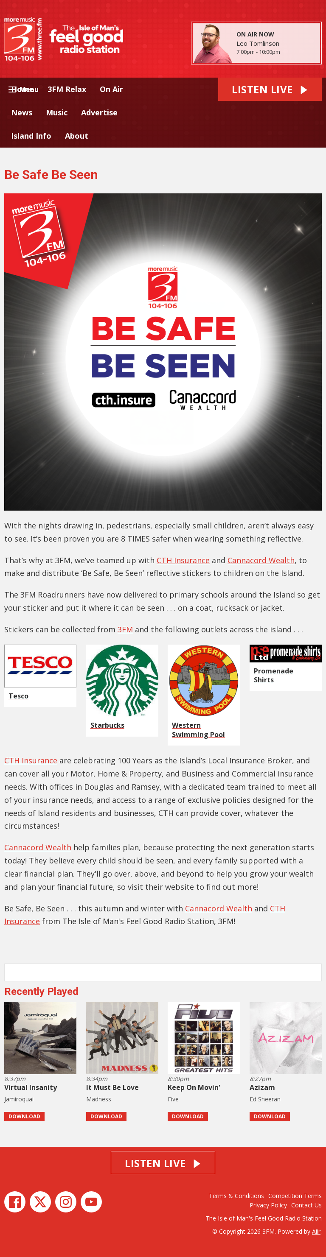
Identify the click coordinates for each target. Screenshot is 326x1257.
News (21, 112)
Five (173, 1099)
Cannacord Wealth (261, 560)
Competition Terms (295, 1196)
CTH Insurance (183, 560)
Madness (98, 1099)
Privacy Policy (268, 1205)
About (76, 136)
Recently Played (41, 991)
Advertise (99, 112)
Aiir (316, 1231)
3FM (125, 629)
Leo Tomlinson (257, 43)
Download (24, 1116)
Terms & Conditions (236, 1196)
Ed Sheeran (265, 1099)
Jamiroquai (19, 1099)
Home (22, 89)
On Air (111, 89)
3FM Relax (67, 89)
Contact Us (306, 1205)
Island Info (31, 136)
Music (56, 112)
